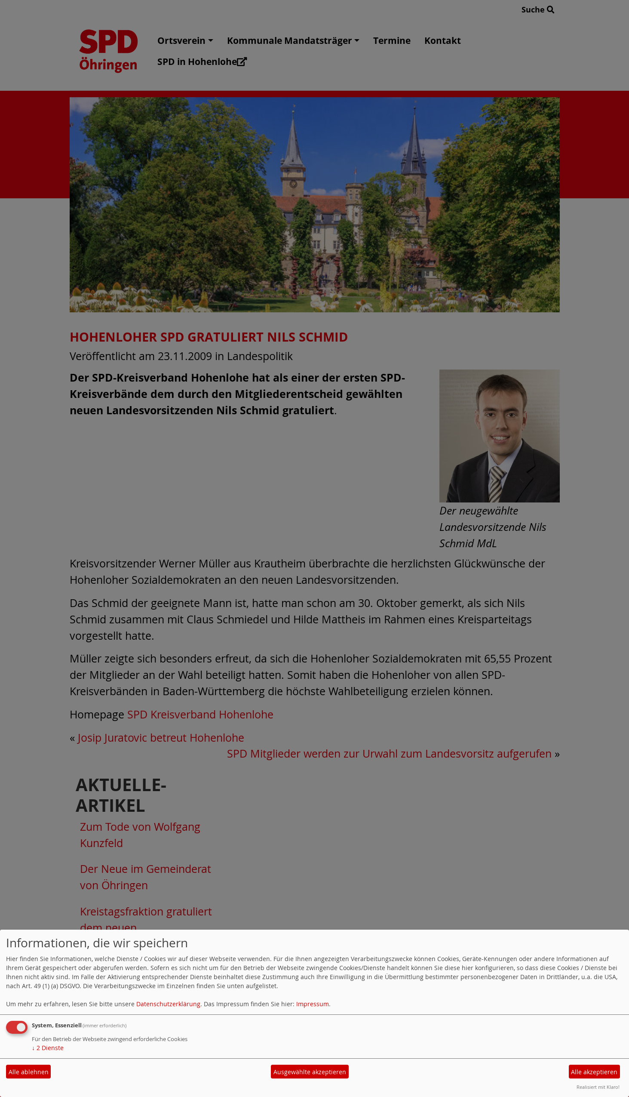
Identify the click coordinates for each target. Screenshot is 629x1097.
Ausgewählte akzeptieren (309, 1072)
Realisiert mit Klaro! (598, 1087)
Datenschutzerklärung (168, 1004)
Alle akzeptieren (594, 1072)
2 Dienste (48, 1048)
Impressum (312, 1004)
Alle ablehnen (29, 1072)
